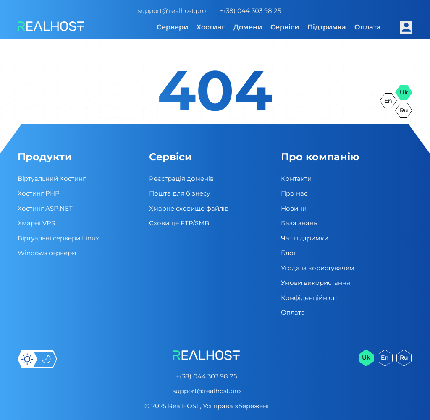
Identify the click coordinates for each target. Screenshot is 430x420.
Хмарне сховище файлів (188, 208)
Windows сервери (47, 253)
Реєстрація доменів (181, 179)
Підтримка (326, 27)
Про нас (294, 193)
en (388, 100)
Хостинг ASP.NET (45, 208)
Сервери (172, 27)
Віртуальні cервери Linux (58, 238)
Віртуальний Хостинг (52, 179)
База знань (299, 223)
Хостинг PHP (39, 193)
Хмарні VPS (36, 223)
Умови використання (315, 283)
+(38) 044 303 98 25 (250, 11)
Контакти (296, 179)
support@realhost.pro (172, 11)
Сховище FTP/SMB (179, 223)
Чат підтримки (304, 238)
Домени (247, 27)
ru (404, 110)
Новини (294, 208)
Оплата (367, 27)
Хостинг (211, 27)
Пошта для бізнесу (179, 193)
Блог (288, 253)
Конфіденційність (309, 298)
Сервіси (284, 27)
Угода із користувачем (317, 268)
